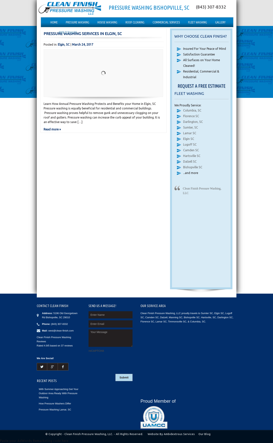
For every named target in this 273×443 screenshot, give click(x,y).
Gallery (220, 22)
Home (54, 22)
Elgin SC (188, 138)
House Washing (107, 22)
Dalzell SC (190, 161)
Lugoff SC (190, 144)
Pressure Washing (77, 22)
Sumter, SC (190, 127)
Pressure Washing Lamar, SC (55, 409)
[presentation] (117, 360)
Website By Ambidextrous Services (171, 434)
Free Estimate (68, 32)
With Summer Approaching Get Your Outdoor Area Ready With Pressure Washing (58, 393)
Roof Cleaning (135, 22)
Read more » (52, 129)
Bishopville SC (192, 167)
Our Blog (204, 434)
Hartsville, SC (208, 317)
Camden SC (191, 150)
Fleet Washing (197, 22)
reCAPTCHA (96, 350)
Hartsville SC (191, 156)
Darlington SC (225, 317)
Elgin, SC (64, 44)
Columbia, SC (192, 110)
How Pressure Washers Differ (55, 403)
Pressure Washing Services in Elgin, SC (83, 33)
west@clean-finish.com (61, 330)
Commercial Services (166, 22)
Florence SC (191, 116)
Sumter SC (207, 313)
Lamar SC (189, 133)
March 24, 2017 (82, 44)
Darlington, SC (193, 121)
